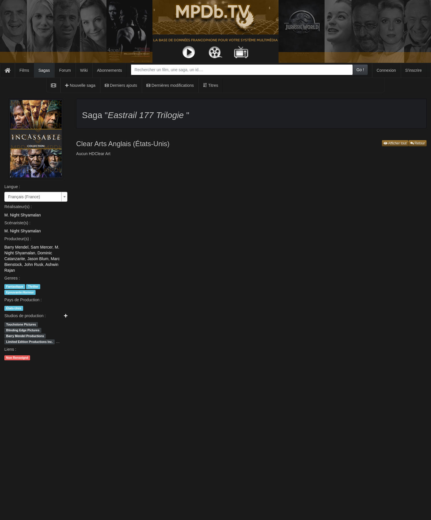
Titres (210, 85)
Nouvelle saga (80, 85)
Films (24, 70)
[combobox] (242, 69)
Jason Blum (37, 258)
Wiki (84, 70)
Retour (417, 143)
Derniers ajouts (121, 85)
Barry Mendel (16, 247)
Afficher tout (395, 143)
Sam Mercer (41, 247)
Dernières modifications (170, 85)
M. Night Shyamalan (22, 215)
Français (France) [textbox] (24, 196)
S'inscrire (413, 70)
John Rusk (33, 264)
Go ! (360, 69)
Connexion (386, 70)
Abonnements (109, 70)
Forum (65, 70)
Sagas (44, 70)
